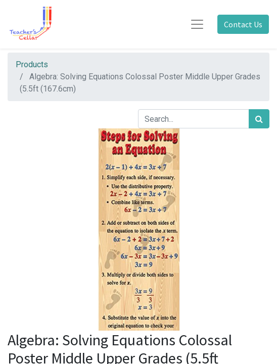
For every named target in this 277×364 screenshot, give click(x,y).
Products (32, 64)
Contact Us (243, 24)
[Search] (259, 118)
